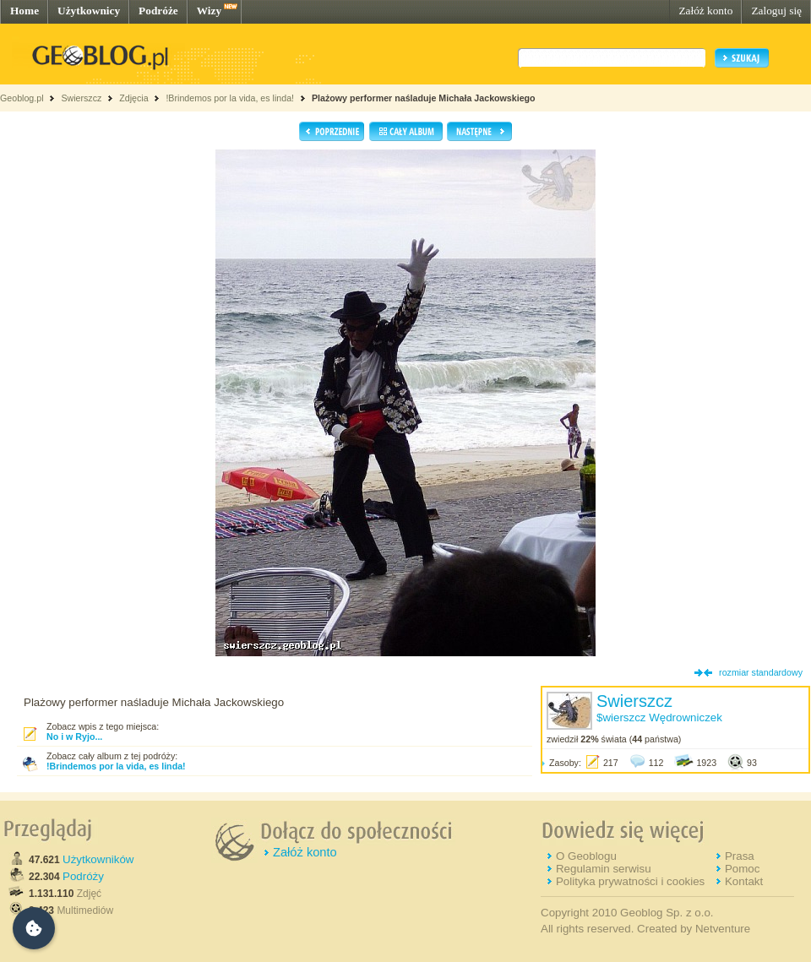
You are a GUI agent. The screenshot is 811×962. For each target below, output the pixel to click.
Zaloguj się (776, 10)
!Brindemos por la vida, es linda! (230, 98)
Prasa (739, 856)
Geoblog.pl (22, 98)
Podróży (83, 876)
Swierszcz (81, 98)
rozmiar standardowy (761, 672)
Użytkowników (98, 859)
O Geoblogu (586, 856)
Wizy (209, 10)
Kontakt (744, 881)
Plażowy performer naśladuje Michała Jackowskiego (424, 98)
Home (24, 10)
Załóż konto (705, 10)
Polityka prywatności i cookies (630, 881)
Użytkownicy (88, 10)
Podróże (158, 10)
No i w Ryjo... (74, 736)
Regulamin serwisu (603, 868)
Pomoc (742, 868)
